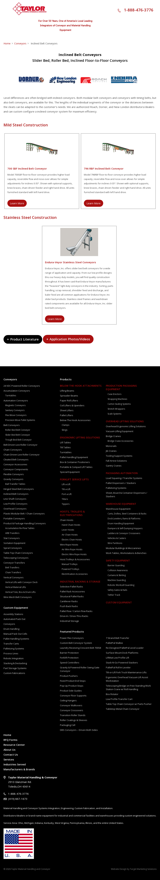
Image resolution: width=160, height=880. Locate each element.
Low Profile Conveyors (15, 503)
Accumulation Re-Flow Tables (19, 528)
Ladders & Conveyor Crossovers (124, 533)
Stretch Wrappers (116, 408)
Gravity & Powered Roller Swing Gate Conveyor (79, 669)
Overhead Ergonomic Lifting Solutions (126, 426)
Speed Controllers (69, 662)
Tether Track (114, 594)
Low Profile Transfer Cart (119, 699)
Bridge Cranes (113, 436)
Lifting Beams (67, 390)
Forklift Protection (69, 657)
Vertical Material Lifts (15, 587)
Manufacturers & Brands (19, 769)
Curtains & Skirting (117, 575)
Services (9, 759)
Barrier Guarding (116, 565)
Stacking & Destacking (15, 663)
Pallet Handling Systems (16, 638)
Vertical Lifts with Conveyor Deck (21, 582)
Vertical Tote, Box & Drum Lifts (20, 592)
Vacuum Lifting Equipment (119, 431)
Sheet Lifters (66, 410)
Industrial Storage (69, 621)
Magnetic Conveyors (15, 405)
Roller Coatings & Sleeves (73, 720)
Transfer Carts (11, 643)
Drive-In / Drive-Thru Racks (74, 616)
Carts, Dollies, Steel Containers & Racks (127, 513)
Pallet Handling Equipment (74, 457)
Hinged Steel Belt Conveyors (19, 489)
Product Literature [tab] (23, 339)
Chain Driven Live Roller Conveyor (22, 454)
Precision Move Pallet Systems (20, 420)
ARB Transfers (12, 533)
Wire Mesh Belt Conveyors (18, 597)
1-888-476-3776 (138, 9)
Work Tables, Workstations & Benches (126, 553)
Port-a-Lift (67, 494)
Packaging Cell (67, 725)
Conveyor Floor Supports (73, 695)
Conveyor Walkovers (71, 705)
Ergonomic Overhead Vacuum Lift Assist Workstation (127, 679)
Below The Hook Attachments (80, 385)
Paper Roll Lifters (69, 400)
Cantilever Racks (69, 601)
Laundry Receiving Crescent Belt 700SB (80, 647)
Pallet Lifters (66, 415)
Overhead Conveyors (15, 508)
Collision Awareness (118, 570)
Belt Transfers (12, 567)
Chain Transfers (13, 572)
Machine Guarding (117, 580)
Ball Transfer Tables (15, 483)
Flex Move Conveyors (15, 415)
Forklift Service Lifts (74, 479)
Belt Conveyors (12, 425)
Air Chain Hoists (70, 534)
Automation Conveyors (16, 400)
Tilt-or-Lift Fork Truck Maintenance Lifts (126, 672)
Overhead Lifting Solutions (125, 421)
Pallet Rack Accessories (72, 591)
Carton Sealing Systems (119, 403)
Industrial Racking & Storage (80, 581)
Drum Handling (11, 628)
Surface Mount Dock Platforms (122, 652)
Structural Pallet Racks (72, 596)
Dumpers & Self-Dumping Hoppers (125, 528)
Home (7, 43)
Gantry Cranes (113, 465)
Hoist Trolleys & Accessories (75, 559)
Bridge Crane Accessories (120, 440)
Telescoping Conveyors (16, 557)
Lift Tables (65, 442)
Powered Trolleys (70, 569)
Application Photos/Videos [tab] (68, 339)
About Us (9, 749)
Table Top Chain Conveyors (18, 552)
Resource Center (14, 744)
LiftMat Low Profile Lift (117, 657)
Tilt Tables (65, 447)
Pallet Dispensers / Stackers (121, 483)
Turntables (10, 395)
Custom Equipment (16, 607)
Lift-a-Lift (66, 484)
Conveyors (20, 43)
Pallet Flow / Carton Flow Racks (76, 611)
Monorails (111, 446)
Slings (64, 429)
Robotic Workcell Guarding (121, 585)
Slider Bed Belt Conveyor (17, 434)
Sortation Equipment (14, 543)
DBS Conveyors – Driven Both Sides (79, 730)
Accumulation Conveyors (17, 390)
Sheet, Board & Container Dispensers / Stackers (126, 494)
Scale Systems (114, 413)
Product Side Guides (71, 690)
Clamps (65, 425)
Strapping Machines (117, 399)
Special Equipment (70, 472)
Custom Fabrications (14, 673)
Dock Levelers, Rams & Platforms (124, 518)
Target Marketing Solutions (143, 869)
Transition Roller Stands (72, 715)
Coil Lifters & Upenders (72, 405)
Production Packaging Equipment (121, 387)
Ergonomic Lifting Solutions (80, 437)
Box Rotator (112, 694)
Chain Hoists (66, 520)
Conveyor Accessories (15, 464)
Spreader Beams (69, 395)
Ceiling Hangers (68, 700)
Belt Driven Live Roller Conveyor (20, 444)
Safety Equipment (118, 560)
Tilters (65, 499)
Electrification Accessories (75, 574)
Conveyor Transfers (14, 562)
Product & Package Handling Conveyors (25, 523)
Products (66, 379)
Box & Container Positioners (75, 462)
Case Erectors (114, 394)
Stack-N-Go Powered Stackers (122, 662)
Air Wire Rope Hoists (72, 549)
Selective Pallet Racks (71, 586)
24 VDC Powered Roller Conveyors (22, 385)
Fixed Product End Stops (73, 680)
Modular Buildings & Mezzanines (123, 548)
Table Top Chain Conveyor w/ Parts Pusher (129, 704)
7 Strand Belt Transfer (117, 638)
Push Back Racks (69, 606)
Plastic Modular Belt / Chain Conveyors (24, 513)
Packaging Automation (122, 473)
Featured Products (72, 631)
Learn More (17, 203)
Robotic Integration (14, 658)
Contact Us (11, 754)
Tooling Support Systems (119, 455)
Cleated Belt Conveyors (16, 459)
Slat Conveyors (12, 538)
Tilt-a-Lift (66, 489)
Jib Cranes (111, 450)
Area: (15, 823)
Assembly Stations (13, 614)
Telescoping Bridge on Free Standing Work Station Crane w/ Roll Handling (128, 687)
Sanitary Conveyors (14, 410)
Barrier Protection (69, 652)
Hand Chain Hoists (71, 524)
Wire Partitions (115, 543)
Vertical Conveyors (14, 577)
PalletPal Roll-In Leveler (118, 667)
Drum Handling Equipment (121, 523)
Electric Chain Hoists (72, 539)
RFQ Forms (10, 740)
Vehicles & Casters (117, 538)
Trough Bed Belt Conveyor (18, 439)
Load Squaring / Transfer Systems (124, 478)
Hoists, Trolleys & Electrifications (72, 513)
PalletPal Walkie (114, 642)
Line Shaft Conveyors (15, 498)
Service (7, 823)
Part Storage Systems (15, 668)
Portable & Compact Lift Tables (76, 467)
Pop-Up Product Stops (71, 685)
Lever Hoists (68, 529)
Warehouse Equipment (121, 503)
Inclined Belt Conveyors (16, 493)
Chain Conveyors (13, 449)
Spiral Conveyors (13, 548)
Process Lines (11, 653)
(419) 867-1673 (17, 798)
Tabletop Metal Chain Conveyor (122, 708)
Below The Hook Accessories (75, 420)
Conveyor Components (16, 469)
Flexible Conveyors (14, 474)
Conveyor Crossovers (71, 710)
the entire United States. (111, 823)
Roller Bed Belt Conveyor (17, 429)
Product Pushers (69, 675)
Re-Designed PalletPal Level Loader (125, 647)
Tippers (65, 503)
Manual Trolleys (69, 564)
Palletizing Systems (14, 648)
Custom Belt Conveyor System (76, 642)
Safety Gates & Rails (117, 589)
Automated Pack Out (14, 619)
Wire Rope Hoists (69, 544)
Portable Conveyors (14, 518)
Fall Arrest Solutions (116, 460)
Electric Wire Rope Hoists (74, 554)
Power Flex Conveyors (72, 638)
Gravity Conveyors (13, 479)
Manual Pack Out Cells (15, 633)
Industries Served (15, 764)
